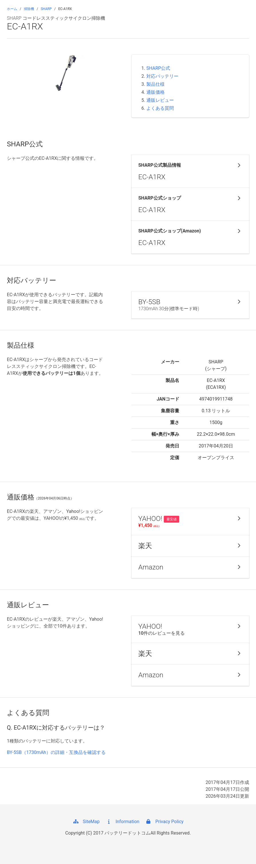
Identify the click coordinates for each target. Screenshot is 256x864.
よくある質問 (160, 108)
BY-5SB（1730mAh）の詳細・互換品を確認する (56, 752)
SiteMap (86, 821)
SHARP (46, 9)
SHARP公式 (158, 68)
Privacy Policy (164, 821)
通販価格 (155, 92)
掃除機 (29, 9)
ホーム (12, 9)
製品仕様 (155, 84)
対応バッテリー (162, 76)
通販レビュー (160, 100)
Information (122, 821)
